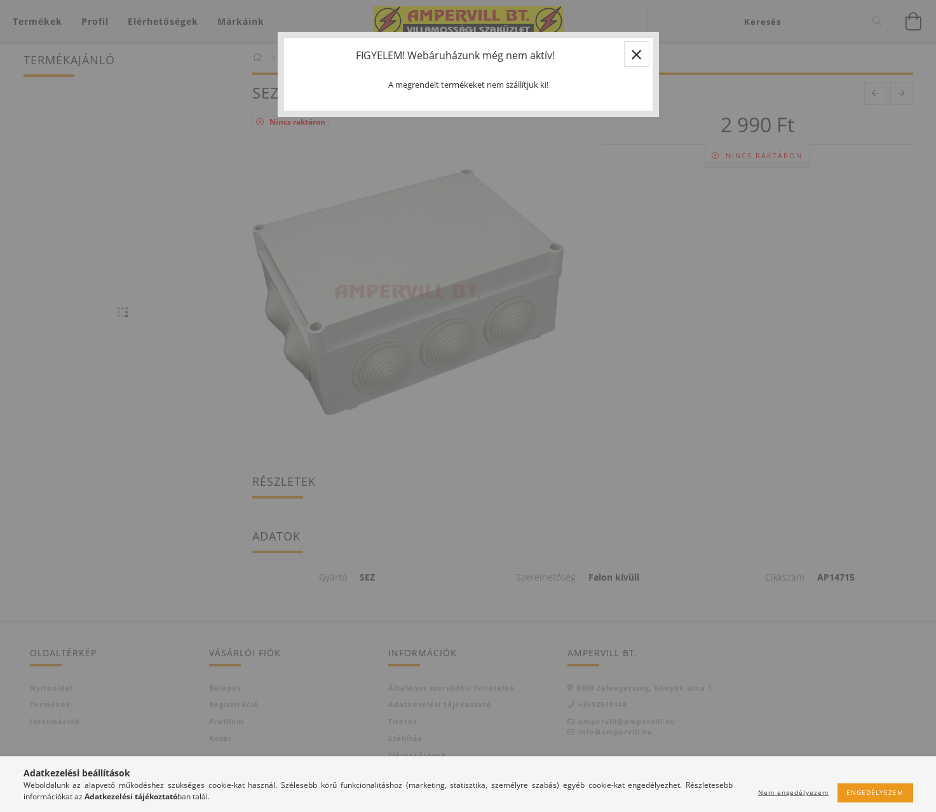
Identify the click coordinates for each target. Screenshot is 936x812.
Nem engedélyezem (793, 792)
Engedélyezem (875, 792)
